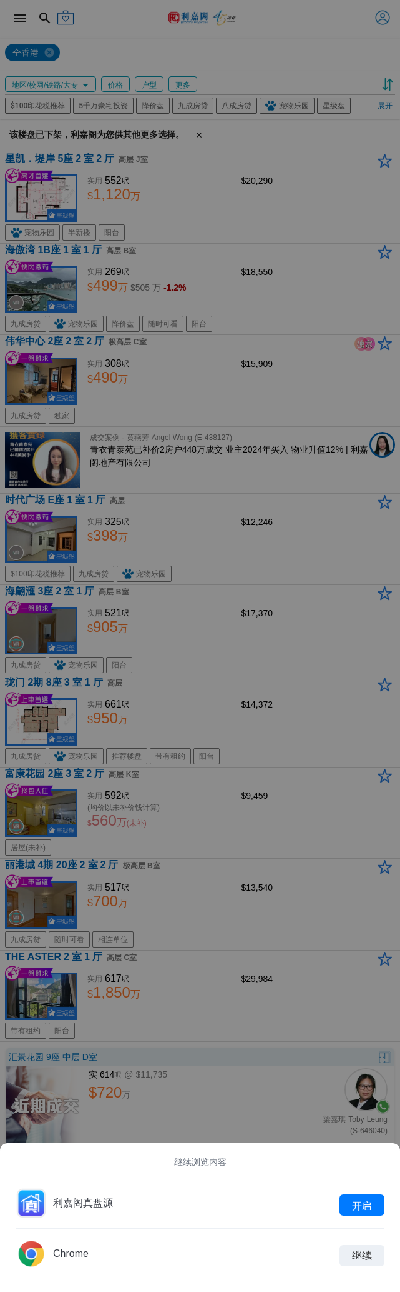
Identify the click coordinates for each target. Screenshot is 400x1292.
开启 (362, 1205)
